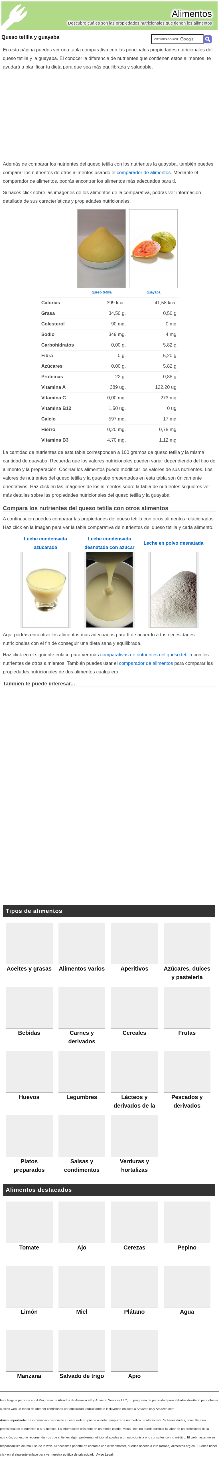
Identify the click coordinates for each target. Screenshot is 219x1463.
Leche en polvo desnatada (173, 543)
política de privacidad (78, 1454)
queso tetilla (101, 292)
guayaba (154, 292)
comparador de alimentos (144, 172)
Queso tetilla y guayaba (30, 37)
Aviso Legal (104, 1454)
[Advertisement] (109, 114)
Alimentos (192, 14)
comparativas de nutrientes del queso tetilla (146, 654)
